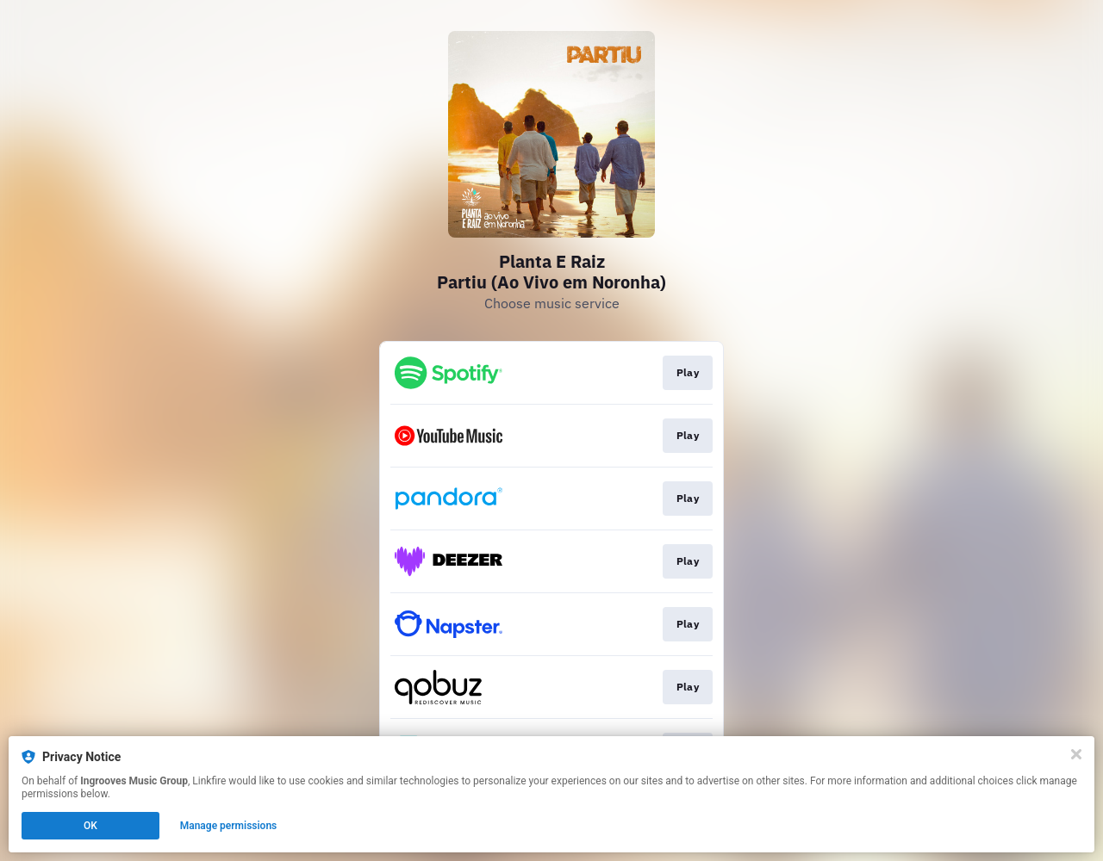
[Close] (1076, 754)
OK (90, 826)
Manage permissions (228, 826)
